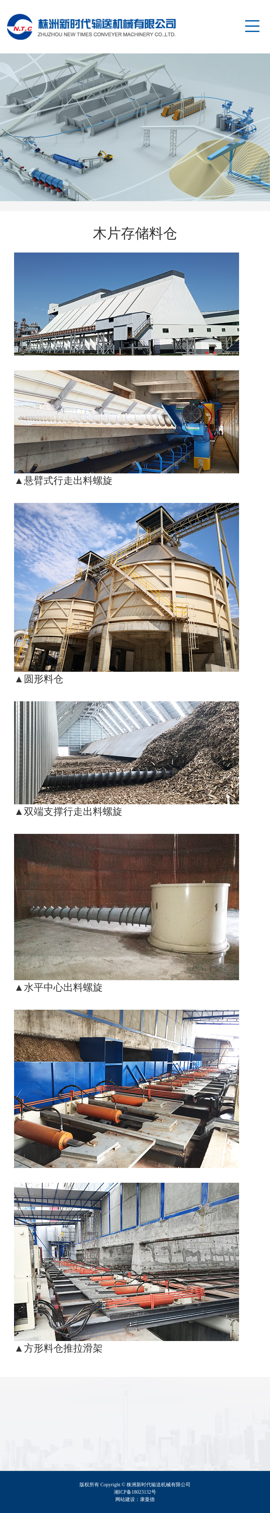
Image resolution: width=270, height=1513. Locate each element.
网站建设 (125, 1499)
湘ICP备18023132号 (135, 1492)
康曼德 (147, 1499)
